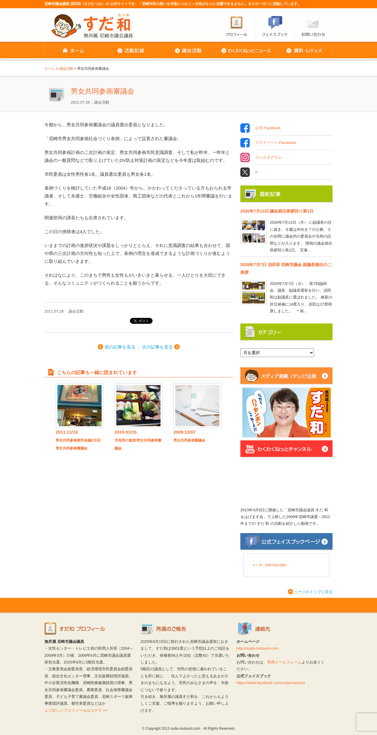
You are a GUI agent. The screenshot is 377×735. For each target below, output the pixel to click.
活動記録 (131, 50)
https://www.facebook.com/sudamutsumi (271, 683)
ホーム (73, 50)
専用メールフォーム (284, 662)
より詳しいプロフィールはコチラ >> (76, 710)
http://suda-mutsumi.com (257, 648)
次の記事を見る (157, 346)
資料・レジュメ (304, 50)
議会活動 (188, 50)
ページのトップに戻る (313, 592)
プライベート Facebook (275, 142)
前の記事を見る (120, 346)
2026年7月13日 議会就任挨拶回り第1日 (276, 211)
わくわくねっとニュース (246, 50)
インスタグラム (268, 157)
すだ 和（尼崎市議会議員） (270, 565)
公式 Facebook (268, 128)
